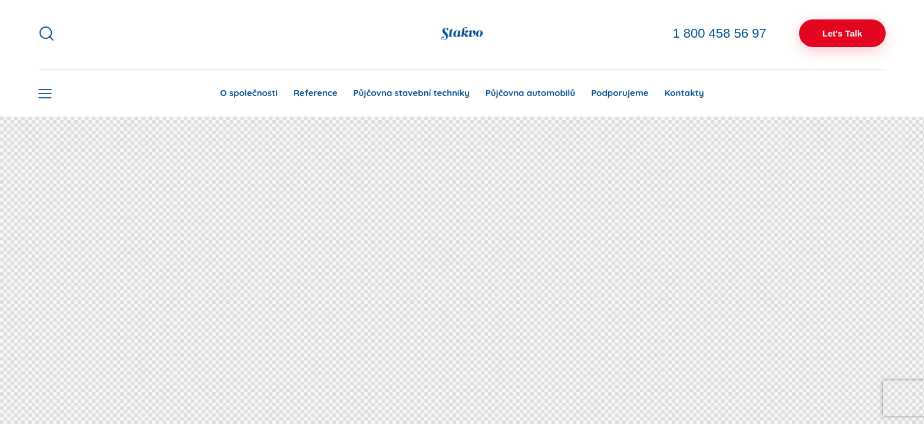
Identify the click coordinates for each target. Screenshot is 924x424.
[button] (45, 93)
